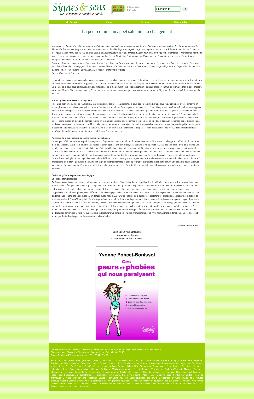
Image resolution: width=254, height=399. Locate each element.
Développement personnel (79, 360)
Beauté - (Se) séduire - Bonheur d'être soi (162, 369)
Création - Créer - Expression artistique (70, 369)
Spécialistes (180, 22)
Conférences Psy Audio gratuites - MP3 (176, 378)
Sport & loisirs (113, 360)
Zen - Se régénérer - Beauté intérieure (83, 366)
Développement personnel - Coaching (80, 378)
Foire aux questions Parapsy (177, 381)
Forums (145, 22)
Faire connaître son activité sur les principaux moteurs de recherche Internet (145, 384)
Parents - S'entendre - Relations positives (160, 363)
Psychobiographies (59, 363)
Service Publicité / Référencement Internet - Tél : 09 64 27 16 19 (79, 355)
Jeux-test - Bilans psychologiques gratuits (138, 378)
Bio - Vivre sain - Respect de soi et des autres (181, 372)
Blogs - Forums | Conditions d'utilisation (92, 384)
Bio (141, 360)
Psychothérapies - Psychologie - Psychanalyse (100, 375)
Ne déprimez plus (98, 381)
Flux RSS (85, 387)
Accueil (74, 22)
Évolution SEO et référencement (65, 387)
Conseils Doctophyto (78, 381)
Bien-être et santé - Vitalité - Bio (139, 375)
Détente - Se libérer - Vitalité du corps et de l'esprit (115, 369)
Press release (57, 375)
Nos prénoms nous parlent (120, 381)
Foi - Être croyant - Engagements (150, 366)
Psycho (62, 360)
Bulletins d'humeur (89, 363)
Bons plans (67, 384)
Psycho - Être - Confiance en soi (124, 363)
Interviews (74, 363)
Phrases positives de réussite (147, 381)
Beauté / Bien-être (161, 360)
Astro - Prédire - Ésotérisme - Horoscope (185, 366)
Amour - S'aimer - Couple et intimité (117, 366)
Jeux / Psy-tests (195, 360)
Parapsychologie (178, 360)
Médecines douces (129, 360)
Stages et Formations (108, 378)
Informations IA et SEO (191, 384)
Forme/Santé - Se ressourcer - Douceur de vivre (96, 372)
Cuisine (148, 360)
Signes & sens (57, 352)
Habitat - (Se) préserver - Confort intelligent (139, 372)
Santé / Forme (99, 360)
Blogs (109, 22)
